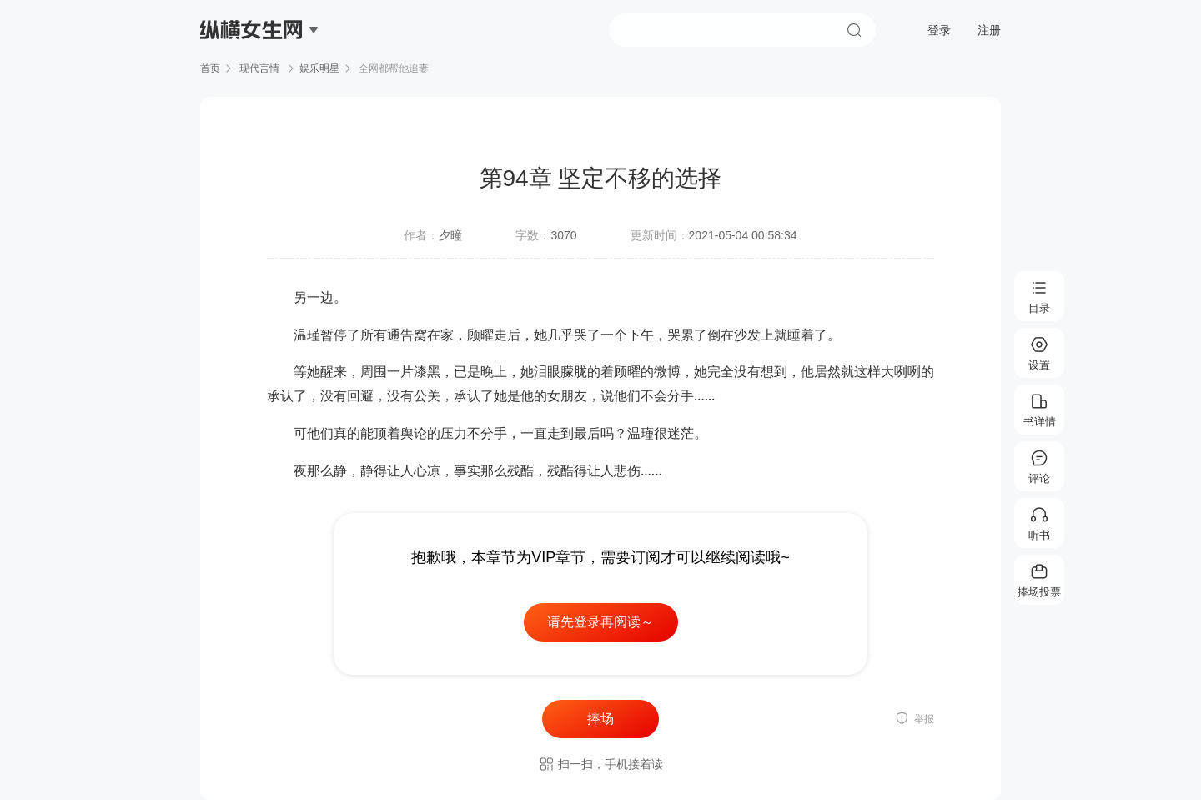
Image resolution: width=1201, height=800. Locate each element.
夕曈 (450, 235)
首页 (210, 68)
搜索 (854, 30)
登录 (939, 30)
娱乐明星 (319, 68)
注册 (989, 30)
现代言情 (260, 68)
